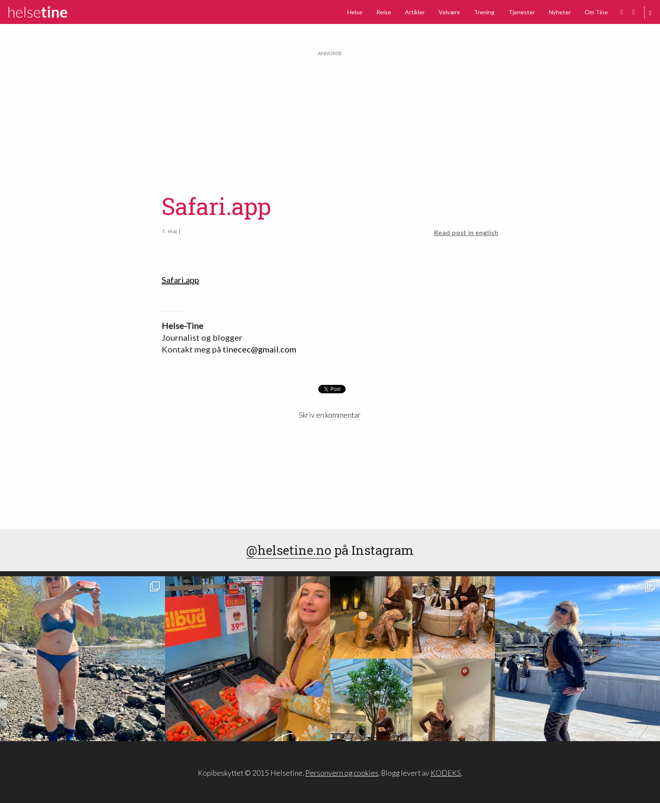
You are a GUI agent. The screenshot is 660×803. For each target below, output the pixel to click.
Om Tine (596, 12)
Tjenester (521, 12)
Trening (484, 12)
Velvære (449, 12)
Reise (383, 12)
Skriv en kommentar (330, 415)
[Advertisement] (330, 116)
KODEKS (446, 773)
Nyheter (560, 12)
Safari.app (180, 280)
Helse (354, 12)
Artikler (415, 12)
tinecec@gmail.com (259, 349)
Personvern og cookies (341, 773)
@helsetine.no (288, 550)
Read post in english (466, 232)
